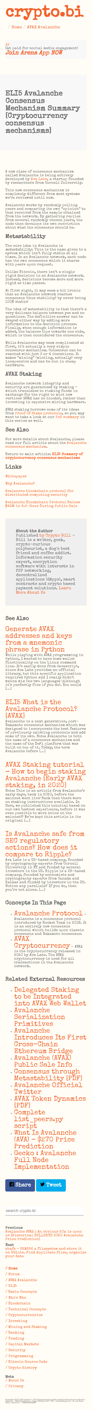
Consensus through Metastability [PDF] (48, 1075)
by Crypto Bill (55, 536)
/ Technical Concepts (25, 1309)
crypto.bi (44, 13)
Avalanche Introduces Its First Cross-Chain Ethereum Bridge (50, 1041)
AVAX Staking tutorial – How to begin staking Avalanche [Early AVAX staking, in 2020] (45, 775)
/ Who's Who (15, 1298)
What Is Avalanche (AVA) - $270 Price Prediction (45, 1140)
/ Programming (19, 1356)
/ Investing (16, 1321)
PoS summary (67, 417)
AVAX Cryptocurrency (42, 943)
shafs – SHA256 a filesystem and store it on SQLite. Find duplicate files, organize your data (45, 1252)
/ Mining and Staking (26, 1327)
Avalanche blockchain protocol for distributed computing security (39, 493)
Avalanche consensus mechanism (45, 445)
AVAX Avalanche (43, 27)
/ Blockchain (18, 1303)
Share (20, 1185)
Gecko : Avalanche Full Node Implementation (45, 1160)
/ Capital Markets (22, 1344)
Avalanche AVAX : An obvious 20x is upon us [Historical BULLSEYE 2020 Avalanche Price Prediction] (44, 1235)
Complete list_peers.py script (38, 1119)
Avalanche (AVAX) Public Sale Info (43, 1062)
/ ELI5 (11, 1286)
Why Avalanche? (20, 484)
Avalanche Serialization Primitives (39, 1017)
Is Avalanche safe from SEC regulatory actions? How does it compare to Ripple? (44, 844)
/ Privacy (14, 1386)
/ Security (15, 1350)
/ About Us (14, 1381)
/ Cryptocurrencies (24, 1315)
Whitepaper (16, 476)
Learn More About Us (43, 590)
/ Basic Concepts (21, 1292)
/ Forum (12, 1274)
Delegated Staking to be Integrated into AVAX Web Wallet (50, 997)
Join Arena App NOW (33, 53)
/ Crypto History (21, 1368)
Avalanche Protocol (48, 914)
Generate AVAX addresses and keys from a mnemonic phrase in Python (38, 639)
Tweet (51, 1185)
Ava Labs (39, 179)
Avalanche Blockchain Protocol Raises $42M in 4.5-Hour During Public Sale (42, 504)
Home (17, 27)
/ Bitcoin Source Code (26, 1362)
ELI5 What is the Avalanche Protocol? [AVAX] (41, 709)
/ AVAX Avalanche (21, 1280)
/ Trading (14, 1339)
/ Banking (14, 1333)
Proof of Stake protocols (38, 413)
